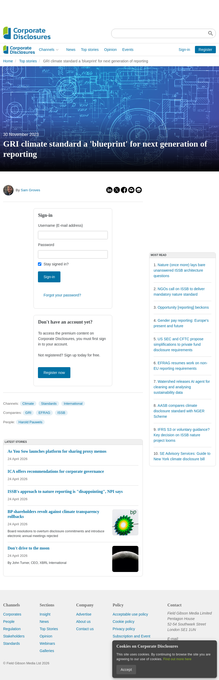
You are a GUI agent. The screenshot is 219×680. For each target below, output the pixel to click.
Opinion (74, 49)
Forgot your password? (62, 295)
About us (83, 621)
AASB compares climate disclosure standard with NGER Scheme (179, 411)
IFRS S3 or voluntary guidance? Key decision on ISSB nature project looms (182, 435)
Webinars (47, 643)
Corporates (12, 614)
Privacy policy (124, 629)
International (73, 403)
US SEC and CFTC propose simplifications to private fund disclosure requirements (179, 344)
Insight (45, 614)
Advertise (83, 614)
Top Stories (49, 629)
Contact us (85, 629)
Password (46, 245)
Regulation (12, 629)
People (9, 621)
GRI (28, 413)
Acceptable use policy (130, 614)
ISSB (61, 413)
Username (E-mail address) (60, 225)
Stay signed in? (56, 264)
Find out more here (177, 659)
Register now (54, 373)
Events (92, 49)
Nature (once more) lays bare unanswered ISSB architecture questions (179, 270)
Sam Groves (30, 190)
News (35, 49)
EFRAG (44, 413)
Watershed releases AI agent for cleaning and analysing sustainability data (182, 387)
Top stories (54, 49)
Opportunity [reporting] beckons (183, 307)
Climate (28, 403)
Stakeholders (14, 636)
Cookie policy (123, 621)
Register (205, 49)
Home (8, 61)
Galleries (47, 651)
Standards (49, 403)
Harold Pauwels (30, 422)
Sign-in (184, 49)
